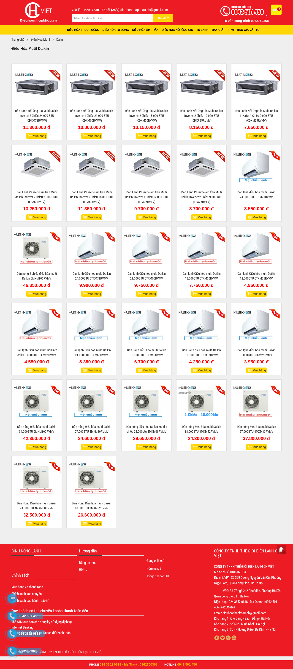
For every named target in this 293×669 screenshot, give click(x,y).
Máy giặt (218, 30)
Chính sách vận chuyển (26, 593)
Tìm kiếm (162, 18)
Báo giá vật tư (248, 30)
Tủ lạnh (202, 30)
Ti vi (231, 30)
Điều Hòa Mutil (40, 39)
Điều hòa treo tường (83, 30)
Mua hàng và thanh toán (27, 586)
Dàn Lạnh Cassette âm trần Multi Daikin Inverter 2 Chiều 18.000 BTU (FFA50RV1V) (91, 197)
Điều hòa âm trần (145, 30)
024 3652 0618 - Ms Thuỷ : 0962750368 (128, 664)
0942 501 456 (187, 664)
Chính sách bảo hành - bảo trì (30, 600)
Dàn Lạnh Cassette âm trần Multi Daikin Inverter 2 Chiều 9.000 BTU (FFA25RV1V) (201, 197)
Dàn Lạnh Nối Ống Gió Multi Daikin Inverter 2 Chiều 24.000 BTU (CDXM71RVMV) (36, 116)
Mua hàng (39, 136)
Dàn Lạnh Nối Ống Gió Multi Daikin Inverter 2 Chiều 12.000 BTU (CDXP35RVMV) (201, 116)
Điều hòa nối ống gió (177, 30)
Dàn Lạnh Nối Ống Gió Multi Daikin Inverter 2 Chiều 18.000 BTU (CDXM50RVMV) (146, 116)
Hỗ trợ (83, 569)
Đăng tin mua (87, 562)
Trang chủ (17, 39)
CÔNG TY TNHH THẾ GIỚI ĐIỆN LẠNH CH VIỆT (71, 652)
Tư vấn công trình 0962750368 (246, 21)
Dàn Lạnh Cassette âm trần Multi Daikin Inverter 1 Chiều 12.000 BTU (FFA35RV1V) (146, 197)
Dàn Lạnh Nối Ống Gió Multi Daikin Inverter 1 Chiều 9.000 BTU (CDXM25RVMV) (256, 116)
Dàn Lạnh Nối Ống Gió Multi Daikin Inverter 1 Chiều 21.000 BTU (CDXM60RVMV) (91, 116)
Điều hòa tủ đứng (116, 30)
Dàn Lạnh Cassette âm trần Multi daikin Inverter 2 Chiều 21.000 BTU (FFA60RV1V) (36, 197)
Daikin (60, 39)
